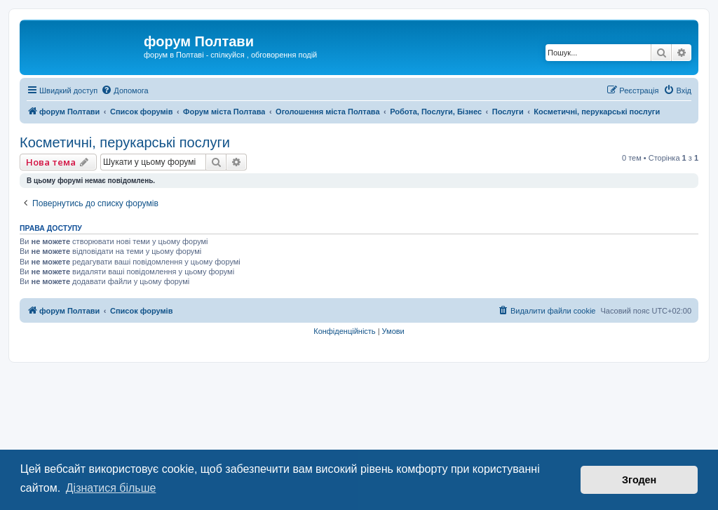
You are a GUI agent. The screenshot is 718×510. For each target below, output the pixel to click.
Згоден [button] (639, 479)
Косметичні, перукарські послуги (125, 142)
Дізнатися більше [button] (111, 488)
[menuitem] (124, 90)
